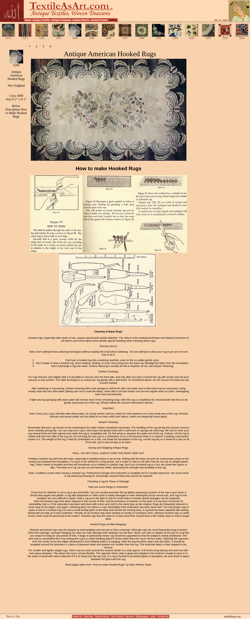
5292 (208, 37)
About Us (77, 616)
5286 (108, 37)
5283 (58, 37)
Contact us (162, 616)
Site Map (88, 616)
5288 (141, 37)
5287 (125, 37)
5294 (241, 37)
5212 (8, 37)
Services (130, 616)
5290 (175, 37)
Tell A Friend (117, 616)
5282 (41, 37)
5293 (225, 37)
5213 (25, 37)
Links (152, 616)
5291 (191, 37)
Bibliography (142, 616)
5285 (91, 37)
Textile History (102, 616)
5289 (158, 37)
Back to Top (13, 616)
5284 (75, 37)
